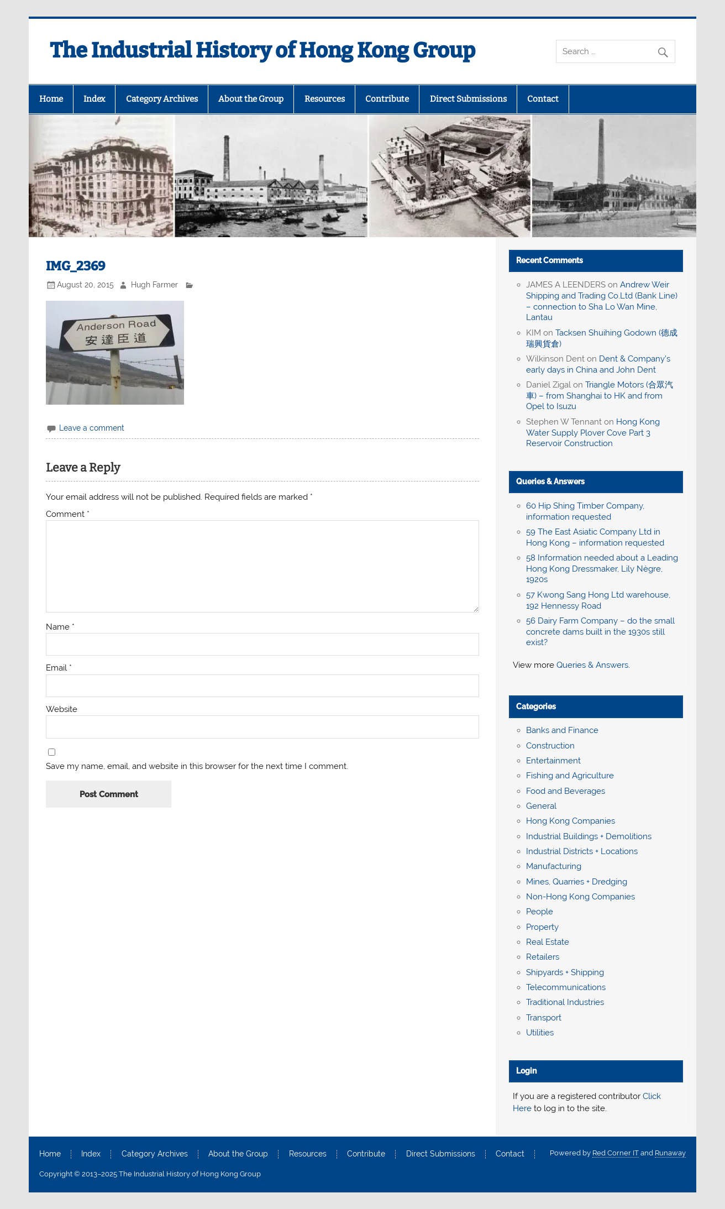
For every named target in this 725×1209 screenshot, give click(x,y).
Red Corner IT (615, 1153)
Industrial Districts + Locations (582, 851)
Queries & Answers (550, 481)
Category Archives (162, 99)
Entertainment (553, 761)
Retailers (542, 957)
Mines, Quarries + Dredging (576, 882)
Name (60, 627)
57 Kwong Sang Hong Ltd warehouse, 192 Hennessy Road (598, 600)
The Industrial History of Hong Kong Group (262, 50)
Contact (543, 99)
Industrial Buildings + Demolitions (589, 836)
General (541, 806)
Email (59, 668)
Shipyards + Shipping (565, 972)
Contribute (387, 99)
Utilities (540, 1033)
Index (94, 99)
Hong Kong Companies (570, 821)
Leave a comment (91, 427)
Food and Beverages (565, 791)
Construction (550, 746)
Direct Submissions (468, 99)
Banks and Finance (562, 730)
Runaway (670, 1153)
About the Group (250, 99)
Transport (543, 1018)
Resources (324, 99)
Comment (68, 514)
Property (542, 927)
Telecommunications (566, 987)
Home (51, 99)
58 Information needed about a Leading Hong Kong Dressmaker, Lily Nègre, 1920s (602, 569)
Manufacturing (553, 866)
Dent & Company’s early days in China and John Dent (598, 364)
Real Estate (547, 942)
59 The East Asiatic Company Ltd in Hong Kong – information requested (595, 537)
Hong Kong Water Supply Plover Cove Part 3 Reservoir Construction (593, 433)
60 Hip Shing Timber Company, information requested (585, 511)
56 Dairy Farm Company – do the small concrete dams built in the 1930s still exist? (600, 632)
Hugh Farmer (154, 284)
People (539, 912)
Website (61, 709)
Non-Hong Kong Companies (580, 897)
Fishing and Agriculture (570, 776)
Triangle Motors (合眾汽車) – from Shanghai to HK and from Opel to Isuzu (599, 396)
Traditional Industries (565, 1002)
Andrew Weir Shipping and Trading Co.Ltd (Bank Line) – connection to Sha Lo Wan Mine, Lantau (601, 301)
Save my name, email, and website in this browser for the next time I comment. (197, 766)
